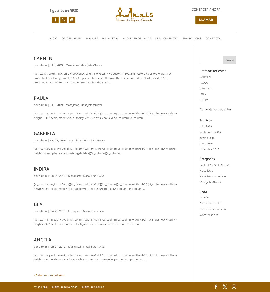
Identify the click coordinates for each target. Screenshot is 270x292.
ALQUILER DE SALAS (137, 39)
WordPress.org (209, 215)
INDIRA (41, 169)
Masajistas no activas (213, 176)
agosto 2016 (207, 138)
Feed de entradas (211, 203)
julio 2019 (206, 126)
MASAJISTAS (110, 39)
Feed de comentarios (213, 209)
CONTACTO (213, 39)
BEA (38, 204)
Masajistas (72, 65)
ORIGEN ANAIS (72, 39)
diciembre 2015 (209, 149)
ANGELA (42, 240)
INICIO (53, 39)
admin (43, 65)
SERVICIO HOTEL (166, 39)
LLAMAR (206, 20)
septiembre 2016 (210, 132)
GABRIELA (44, 134)
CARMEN (43, 58)
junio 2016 (206, 143)
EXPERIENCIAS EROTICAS (215, 164)
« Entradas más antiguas (49, 275)
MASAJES (92, 39)
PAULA (41, 98)
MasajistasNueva (91, 65)
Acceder (205, 197)
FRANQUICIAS (192, 39)
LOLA (203, 94)
